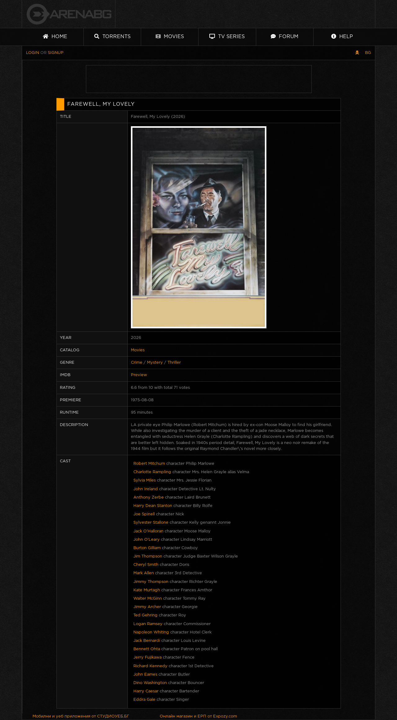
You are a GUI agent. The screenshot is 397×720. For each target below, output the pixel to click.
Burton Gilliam (147, 548)
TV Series (227, 36)
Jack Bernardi (146, 640)
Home (55, 36)
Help (342, 36)
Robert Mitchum (149, 463)
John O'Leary (146, 539)
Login (32, 53)
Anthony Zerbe (148, 497)
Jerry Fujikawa (147, 657)
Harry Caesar (145, 691)
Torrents (112, 36)
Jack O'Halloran (148, 531)
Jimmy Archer (147, 607)
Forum (284, 36)
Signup (56, 53)
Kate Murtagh (146, 590)
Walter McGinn (147, 598)
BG (368, 53)
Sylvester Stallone (150, 522)
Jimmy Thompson (150, 582)
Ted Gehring (145, 615)
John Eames (145, 674)
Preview (139, 375)
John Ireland (145, 489)
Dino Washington (150, 683)
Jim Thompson (147, 556)
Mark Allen (143, 573)
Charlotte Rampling (152, 472)
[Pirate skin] (357, 53)
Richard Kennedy (150, 666)
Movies (170, 36)
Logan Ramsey (148, 624)
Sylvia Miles (144, 480)
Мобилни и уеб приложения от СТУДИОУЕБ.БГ (81, 716)
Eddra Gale (144, 699)
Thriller (174, 362)
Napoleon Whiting (151, 632)
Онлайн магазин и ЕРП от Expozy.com (198, 716)
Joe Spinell (144, 514)
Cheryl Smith (145, 565)
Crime (136, 362)
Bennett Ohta (146, 649)
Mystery (155, 362)
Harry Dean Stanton (152, 506)
